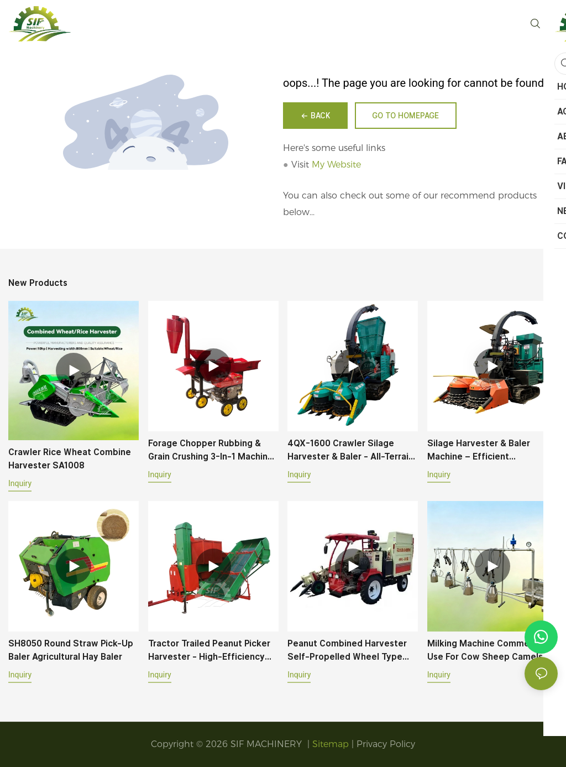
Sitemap (330, 744)
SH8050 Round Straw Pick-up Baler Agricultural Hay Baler (70, 650)
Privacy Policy (386, 744)
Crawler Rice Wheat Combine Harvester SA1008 (69, 459)
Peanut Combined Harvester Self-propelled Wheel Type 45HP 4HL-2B (347, 651)
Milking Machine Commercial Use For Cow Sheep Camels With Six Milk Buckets (487, 651)
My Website (336, 164)
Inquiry (20, 483)
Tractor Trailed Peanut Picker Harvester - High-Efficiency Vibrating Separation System (209, 651)
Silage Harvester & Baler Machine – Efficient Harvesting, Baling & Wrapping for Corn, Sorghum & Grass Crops (490, 450)
